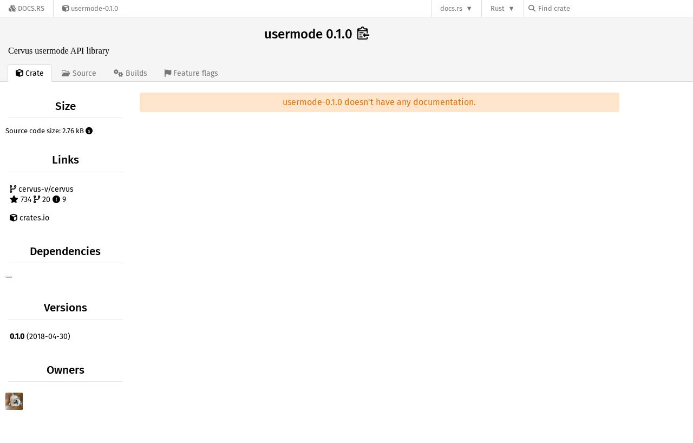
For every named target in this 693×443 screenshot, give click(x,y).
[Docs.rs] (26, 8)
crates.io (29, 218)
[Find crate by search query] (582, 8)
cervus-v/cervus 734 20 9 (42, 195)
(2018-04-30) (40, 336)
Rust (498, 8)
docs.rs (451, 8)
